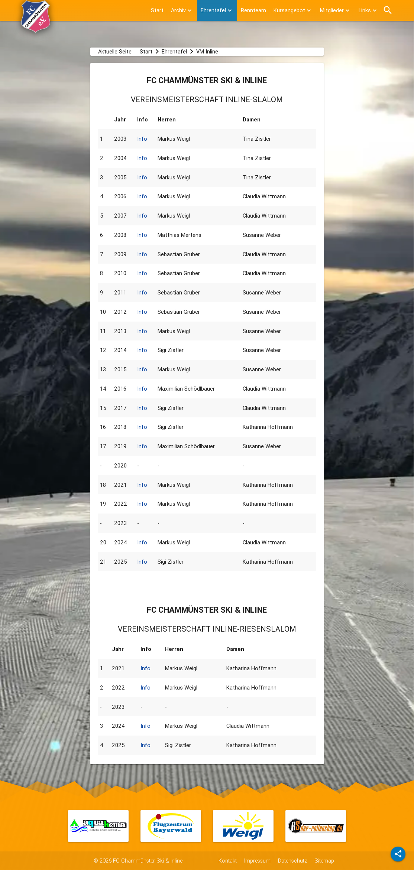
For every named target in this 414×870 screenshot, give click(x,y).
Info (142, 138)
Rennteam (253, 10)
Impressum (257, 860)
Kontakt (228, 860)
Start (157, 10)
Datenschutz (292, 860)
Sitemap (324, 860)
